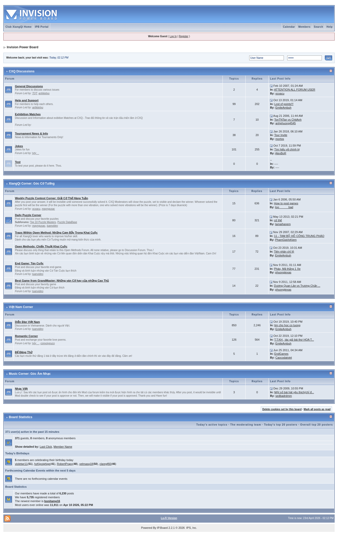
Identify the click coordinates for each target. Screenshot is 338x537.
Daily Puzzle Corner (28, 215)
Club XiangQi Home (18, 26)
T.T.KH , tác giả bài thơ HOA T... (294, 339)
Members (304, 26)
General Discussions (29, 86)
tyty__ (35, 153)
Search (318, 26)
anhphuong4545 (285, 123)
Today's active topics (211, 424)
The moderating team (245, 424)
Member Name (63, 446)
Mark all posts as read (317, 409)
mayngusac (48, 208)
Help (329, 26)
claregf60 (105, 463)
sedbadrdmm (283, 395)
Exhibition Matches (28, 114)
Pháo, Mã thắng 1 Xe (287, 268)
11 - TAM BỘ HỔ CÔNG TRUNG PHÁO (299, 235)
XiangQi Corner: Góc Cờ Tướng (32, 183)
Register (183, 36)
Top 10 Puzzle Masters (43, 222)
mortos (279, 138)
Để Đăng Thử (23, 352)
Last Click (46, 446)
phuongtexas (283, 272)
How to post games (286, 203)
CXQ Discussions (22, 71)
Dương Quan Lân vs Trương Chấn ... (297, 285)
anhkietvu (44, 93)
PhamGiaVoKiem (286, 239)
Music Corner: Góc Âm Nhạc (30, 374)
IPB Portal (42, 26)
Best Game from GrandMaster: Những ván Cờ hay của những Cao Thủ (62, 280)
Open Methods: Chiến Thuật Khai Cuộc (41, 246)
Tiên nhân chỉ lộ (284, 251)
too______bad (284, 207)
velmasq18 (86, 463)
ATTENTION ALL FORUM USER (294, 89)
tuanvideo (52, 225)
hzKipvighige (42, 463)
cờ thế (278, 220)
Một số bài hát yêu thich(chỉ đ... (294, 392)
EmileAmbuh (283, 107)
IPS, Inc (191, 527)
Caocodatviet (283, 357)
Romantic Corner (26, 336)
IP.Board (162, 527)
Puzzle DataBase (67, 222)
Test (18, 162)
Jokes (19, 146)
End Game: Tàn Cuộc (29, 263)
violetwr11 (21, 463)
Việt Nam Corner (21, 307)
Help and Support (26, 100)
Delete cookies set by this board (282, 409)
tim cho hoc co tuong (287, 325)
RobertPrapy (65, 463)
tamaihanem (283, 224)
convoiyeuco (48, 343)
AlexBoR (280, 153)
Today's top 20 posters (280, 424)
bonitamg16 (52, 501)
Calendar (289, 26)
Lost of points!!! (284, 104)
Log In (173, 36)
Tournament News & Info (31, 133)
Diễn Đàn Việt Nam (27, 321)
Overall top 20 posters (316, 424)
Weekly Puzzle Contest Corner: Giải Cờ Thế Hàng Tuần (51, 198)
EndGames (281, 353)
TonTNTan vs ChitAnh (287, 119)
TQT (34, 93)
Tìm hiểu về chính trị (287, 149)
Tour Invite (280, 135)
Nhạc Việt (21, 388)
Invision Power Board (22, 47)
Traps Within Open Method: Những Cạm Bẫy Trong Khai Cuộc (56, 232)
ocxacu (279, 93)
